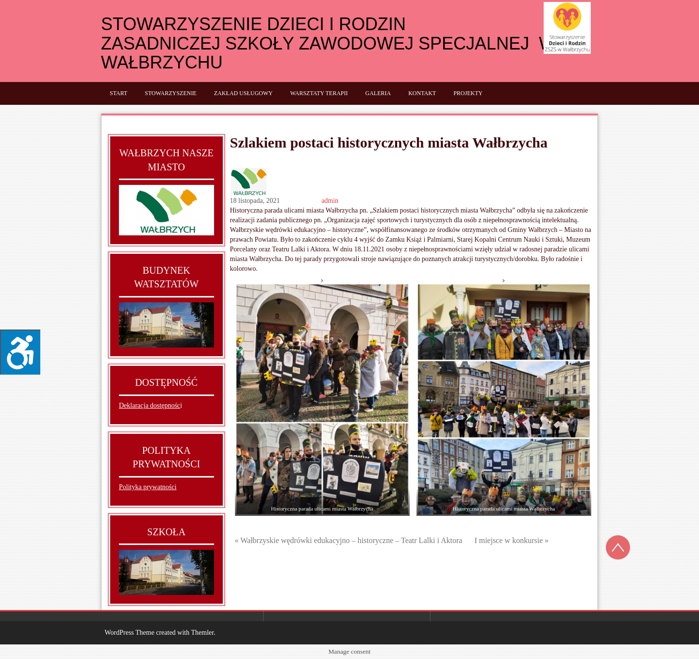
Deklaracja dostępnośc (149, 405)
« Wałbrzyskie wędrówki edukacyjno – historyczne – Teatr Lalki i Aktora (349, 540)
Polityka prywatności (148, 487)
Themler (202, 632)
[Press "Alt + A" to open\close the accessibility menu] (20, 352)
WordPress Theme (129, 632)
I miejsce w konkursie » (511, 540)
